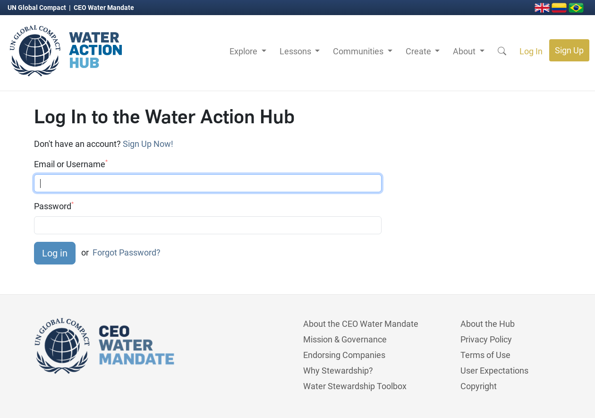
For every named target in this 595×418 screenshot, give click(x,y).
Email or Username (71, 164)
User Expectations (494, 370)
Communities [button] (359, 51)
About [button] (465, 51)
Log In (531, 51)
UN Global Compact (38, 7)
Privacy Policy (486, 339)
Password (54, 206)
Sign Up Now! (148, 144)
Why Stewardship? (338, 370)
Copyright (478, 386)
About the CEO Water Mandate (360, 324)
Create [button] (419, 51)
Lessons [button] (296, 51)
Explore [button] (244, 51)
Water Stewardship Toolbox (355, 386)
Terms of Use (485, 355)
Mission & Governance (345, 339)
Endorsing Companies (344, 355)
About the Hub (487, 324)
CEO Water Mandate (104, 7)
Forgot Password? (127, 252)
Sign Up (569, 50)
